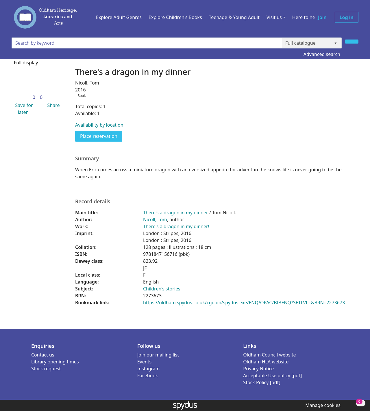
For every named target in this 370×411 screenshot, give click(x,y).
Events (144, 362)
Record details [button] (92, 201)
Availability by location (99, 125)
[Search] (351, 42)
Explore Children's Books (175, 17)
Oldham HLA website (265, 362)
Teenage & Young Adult (234, 17)
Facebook (147, 375)
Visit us (274, 17)
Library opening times (55, 362)
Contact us (42, 355)
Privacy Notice (258, 368)
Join (322, 17)
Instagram (148, 368)
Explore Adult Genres (119, 17)
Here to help (305, 17)
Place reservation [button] (101, 135)
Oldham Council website (269, 355)
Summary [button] (87, 158)
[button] (23, 109)
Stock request (46, 368)
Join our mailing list (158, 355)
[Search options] (312, 42)
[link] (34, 97)
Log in (347, 17)
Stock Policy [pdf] (261, 382)
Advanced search (322, 54)
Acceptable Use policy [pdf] (272, 375)
